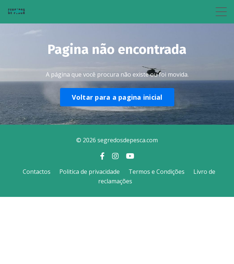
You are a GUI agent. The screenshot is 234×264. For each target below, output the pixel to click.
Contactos (37, 172)
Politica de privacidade (89, 172)
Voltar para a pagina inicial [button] (117, 97)
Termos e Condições (157, 172)
